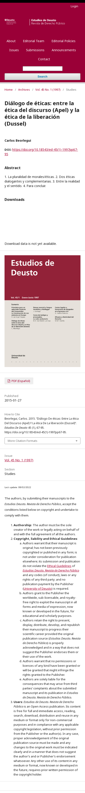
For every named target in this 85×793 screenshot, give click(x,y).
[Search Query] (43, 68)
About (11, 41)
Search (42, 76)
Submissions (35, 50)
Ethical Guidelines (59, 566)
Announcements (64, 50)
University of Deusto (38, 588)
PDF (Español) (20, 381)
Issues (14, 50)
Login (74, 6)
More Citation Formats (22, 441)
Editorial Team (33, 41)
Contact (44, 59)
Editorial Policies (63, 41)
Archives (24, 90)
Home (9, 90)
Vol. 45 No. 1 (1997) (48, 90)
